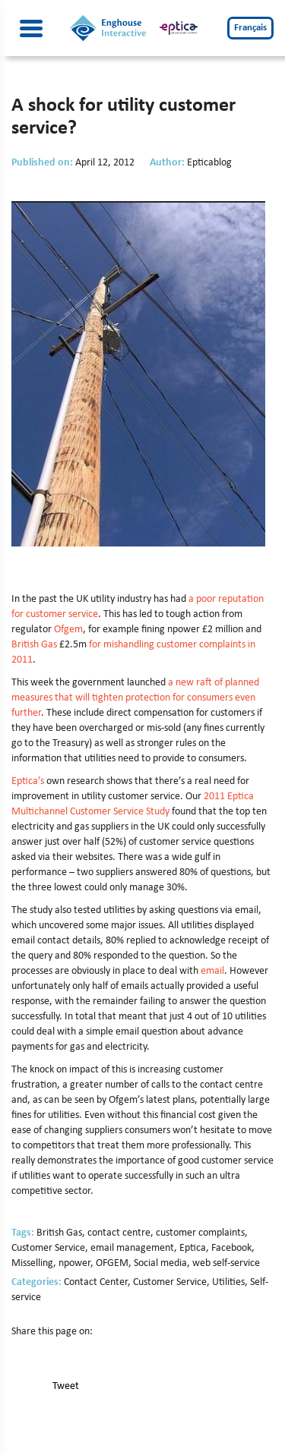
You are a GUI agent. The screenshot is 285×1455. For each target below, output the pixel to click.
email (212, 971)
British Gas (34, 644)
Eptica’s (27, 781)
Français (250, 28)
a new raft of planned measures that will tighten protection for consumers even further (135, 698)
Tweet (65, 1386)
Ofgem (68, 629)
